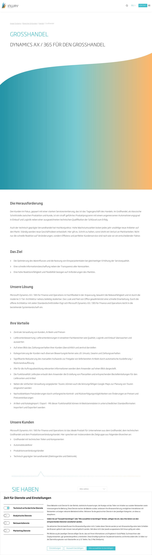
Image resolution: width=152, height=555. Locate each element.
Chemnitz (59, 468)
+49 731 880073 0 (56, 364)
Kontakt (142, 5)
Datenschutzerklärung (99, 394)
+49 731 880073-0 (23, 460)
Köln (57, 464)
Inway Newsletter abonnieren (117, 431)
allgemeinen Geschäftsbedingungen (126, 394)
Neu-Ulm (59, 460)
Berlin (58, 472)
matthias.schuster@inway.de (61, 368)
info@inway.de (21, 464)
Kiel (57, 480)
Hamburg (59, 476)
